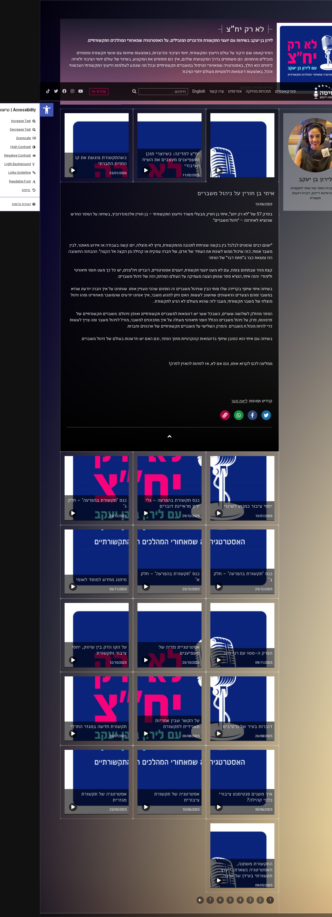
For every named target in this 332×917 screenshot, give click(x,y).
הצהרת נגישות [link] (203, 856)
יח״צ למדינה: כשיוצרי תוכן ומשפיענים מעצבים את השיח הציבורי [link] (131, 77)
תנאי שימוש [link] (205, 851)
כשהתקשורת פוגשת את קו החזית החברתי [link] (61, 78)
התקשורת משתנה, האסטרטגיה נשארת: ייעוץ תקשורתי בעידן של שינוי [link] (206, 787)
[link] (6, 27)
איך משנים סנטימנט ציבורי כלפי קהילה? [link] (205, 714)
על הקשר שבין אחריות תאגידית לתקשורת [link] (137, 641)
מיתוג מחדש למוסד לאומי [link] (61, 497)
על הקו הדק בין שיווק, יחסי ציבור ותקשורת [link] (59, 567)
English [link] (158, 9)
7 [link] (170, 817)
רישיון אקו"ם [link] (78, 853)
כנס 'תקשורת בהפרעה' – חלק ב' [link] (203, 494)
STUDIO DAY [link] (256, 890)
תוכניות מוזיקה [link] (218, 9)
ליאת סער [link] (199, 319)
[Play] (16, 907)
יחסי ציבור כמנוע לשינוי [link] (208, 423)
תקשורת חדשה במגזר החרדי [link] (58, 644)
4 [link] (200, 817)
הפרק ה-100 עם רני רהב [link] (207, 570)
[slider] (108, 907)
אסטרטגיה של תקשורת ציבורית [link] (137, 714)
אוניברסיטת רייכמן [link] (295, 856)
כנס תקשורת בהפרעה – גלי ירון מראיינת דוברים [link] (132, 421)
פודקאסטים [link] (245, 9)
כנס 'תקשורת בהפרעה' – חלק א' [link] (130, 494)
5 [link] (190, 817)
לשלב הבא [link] (160, 818)
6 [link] (180, 817)
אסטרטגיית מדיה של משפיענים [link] (139, 567)
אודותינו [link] (195, 9)
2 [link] (220, 817)
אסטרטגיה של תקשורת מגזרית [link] (64, 714)
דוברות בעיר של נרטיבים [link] (207, 644)
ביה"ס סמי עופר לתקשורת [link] (290, 851)
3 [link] (210, 817)
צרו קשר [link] (176, 9)
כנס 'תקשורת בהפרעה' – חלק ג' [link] (57, 421)
